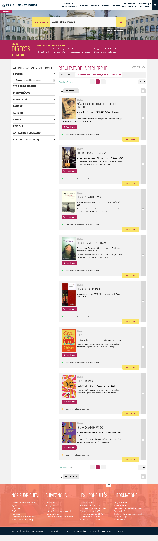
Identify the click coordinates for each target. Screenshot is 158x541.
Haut (108, 490)
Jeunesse (16, 520)
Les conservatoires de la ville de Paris (80, 537)
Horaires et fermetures (90, 511)
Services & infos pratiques (24, 508)
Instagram (50, 511)
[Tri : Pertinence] (71, 90)
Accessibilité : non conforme (113, 537)
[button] (155, 5)
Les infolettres (52, 520)
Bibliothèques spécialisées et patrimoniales (41, 537)
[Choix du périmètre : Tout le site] (41, 22)
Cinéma (15, 517)
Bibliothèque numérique (23, 525)
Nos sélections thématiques (92, 514)
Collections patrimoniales (24, 522)
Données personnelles (133, 520)
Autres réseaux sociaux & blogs (60, 517)
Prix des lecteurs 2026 (89, 517)
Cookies (117, 520)
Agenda (15, 511)
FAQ (115, 508)
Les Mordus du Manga (89, 522)
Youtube (50, 514)
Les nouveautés (86, 508)
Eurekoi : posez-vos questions (59, 522)
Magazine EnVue (121, 511)
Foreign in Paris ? (121, 517)
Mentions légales (121, 522)
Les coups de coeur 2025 (91, 520)
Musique (16, 514)
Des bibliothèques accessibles (127, 514)
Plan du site (119, 525)
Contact (123, 508)
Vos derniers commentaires (92, 525)
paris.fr (15, 537)
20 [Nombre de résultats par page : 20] (141, 81)
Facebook (50, 508)
